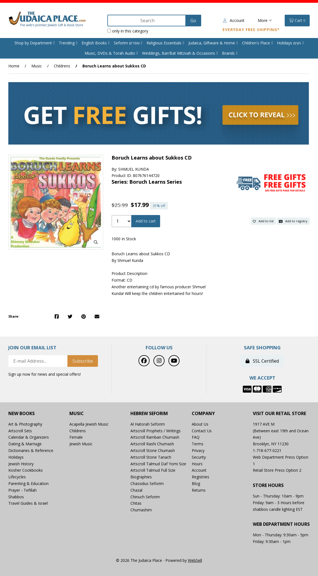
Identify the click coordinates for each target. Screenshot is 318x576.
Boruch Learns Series (155, 181)
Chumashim (141, 509)
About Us (200, 424)
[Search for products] (147, 20)
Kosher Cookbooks (25, 470)
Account (233, 20)
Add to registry (293, 221)
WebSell (195, 560)
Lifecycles (17, 476)
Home (13, 66)
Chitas (136, 503)
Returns (199, 490)
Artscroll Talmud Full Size (152, 470)
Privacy (198, 450)
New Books (21, 413)
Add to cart (146, 221)
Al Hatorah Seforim (147, 424)
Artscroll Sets (20, 430)
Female (76, 437)
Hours (197, 463)
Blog (196, 483)
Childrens (62, 66)
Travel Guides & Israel (28, 503)
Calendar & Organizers (28, 437)
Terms (197, 443)
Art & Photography (25, 424)
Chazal (136, 490)
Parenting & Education (28, 483)
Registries (200, 476)
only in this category (127, 31)
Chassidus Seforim (147, 483)
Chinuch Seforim (145, 496)
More (265, 20)
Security (199, 457)
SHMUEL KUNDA (133, 169)
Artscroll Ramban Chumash (154, 437)
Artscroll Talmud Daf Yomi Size (158, 463)
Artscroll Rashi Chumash (152, 443)
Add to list (263, 221)
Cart (297, 20)
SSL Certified (262, 361)
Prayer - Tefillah (22, 490)
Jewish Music (80, 443)
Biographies (141, 476)
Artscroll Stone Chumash (152, 450)
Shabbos (16, 496)
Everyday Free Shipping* (251, 29)
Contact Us (202, 430)
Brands (228, 53)
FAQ (196, 437)
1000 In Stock (124, 238)
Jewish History (21, 463)
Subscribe (82, 361)
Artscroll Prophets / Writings (155, 430)
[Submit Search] (193, 20)
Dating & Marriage (25, 443)
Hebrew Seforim (149, 413)
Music (36, 66)
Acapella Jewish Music (88, 424)
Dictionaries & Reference (30, 450)
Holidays (16, 457)
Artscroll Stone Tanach (150, 457)
